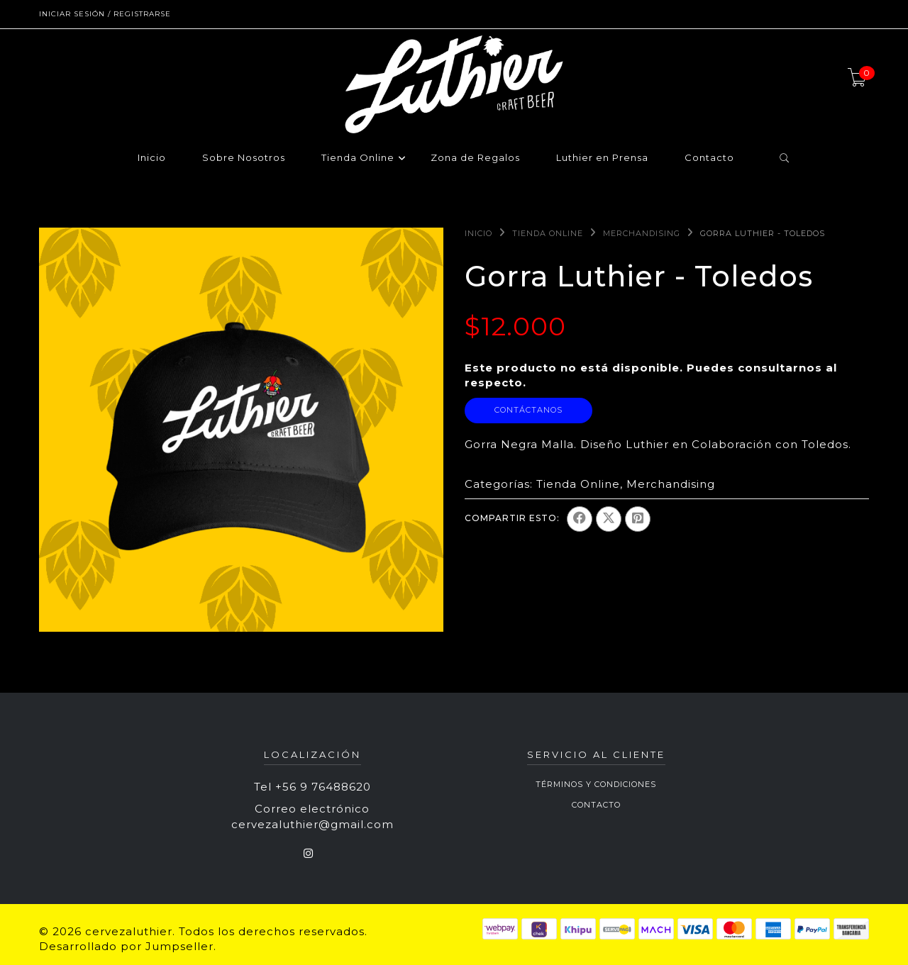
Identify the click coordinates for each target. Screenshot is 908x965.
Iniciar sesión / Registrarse (105, 13)
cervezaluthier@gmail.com (312, 824)
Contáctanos (528, 410)
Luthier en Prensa (602, 158)
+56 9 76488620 (323, 786)
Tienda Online (357, 158)
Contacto (709, 158)
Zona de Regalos (475, 158)
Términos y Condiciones (596, 784)
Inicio (152, 158)
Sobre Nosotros (243, 158)
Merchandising (641, 233)
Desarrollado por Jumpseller (126, 946)
